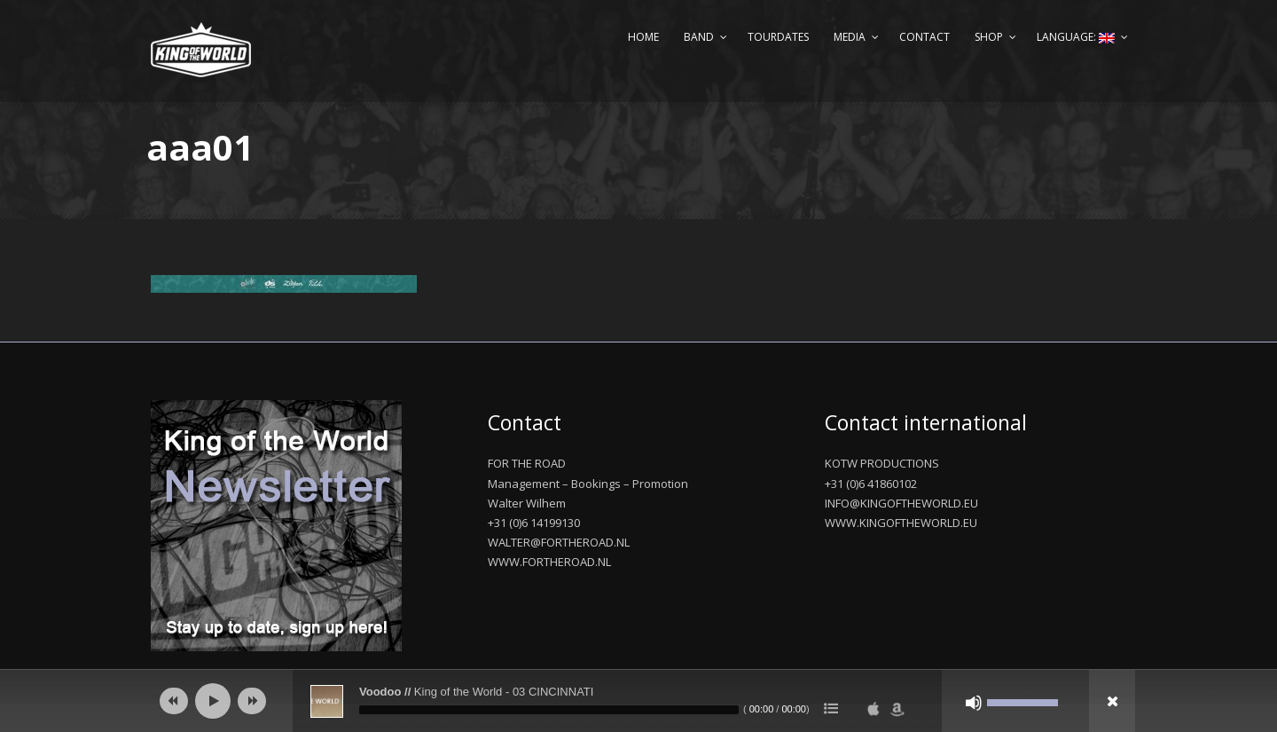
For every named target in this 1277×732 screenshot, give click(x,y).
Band (699, 36)
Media (850, 36)
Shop (989, 36)
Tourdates (778, 36)
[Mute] (974, 703)
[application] (638, 701)
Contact (924, 36)
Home (643, 36)
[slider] (549, 709)
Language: (1076, 36)
